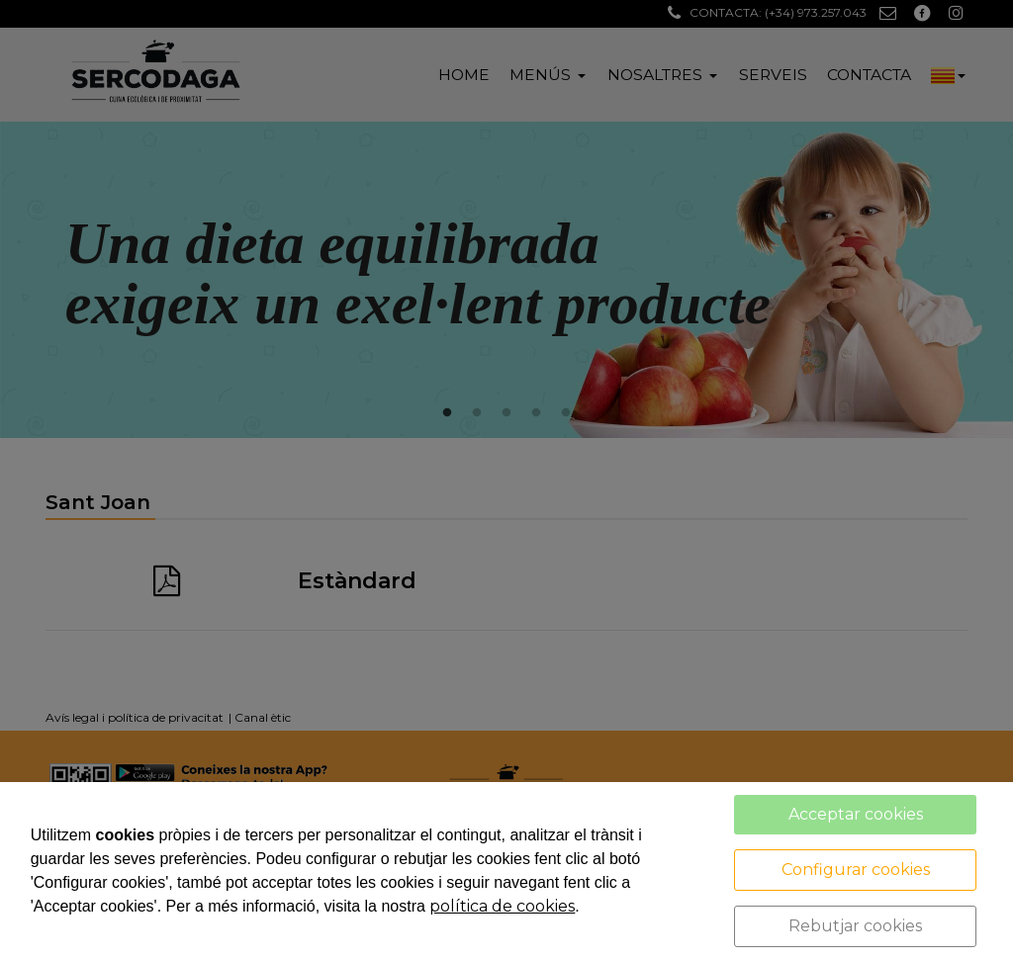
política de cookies (502, 906)
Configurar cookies (856, 869)
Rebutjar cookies (855, 925)
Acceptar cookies (855, 814)
